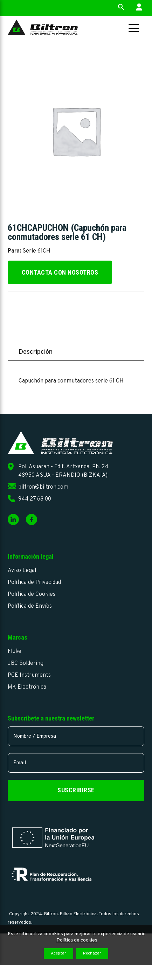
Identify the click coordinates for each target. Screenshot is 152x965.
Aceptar (58, 953)
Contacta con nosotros (60, 272)
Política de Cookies (31, 594)
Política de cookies (76, 940)
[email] (76, 763)
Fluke (14, 651)
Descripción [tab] (36, 352)
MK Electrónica (27, 687)
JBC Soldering (25, 663)
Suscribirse (76, 790)
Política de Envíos (30, 606)
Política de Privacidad (34, 582)
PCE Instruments (29, 675)
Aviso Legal (22, 570)
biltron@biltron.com (43, 487)
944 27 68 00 (34, 499)
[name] (76, 736)
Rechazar (92, 953)
